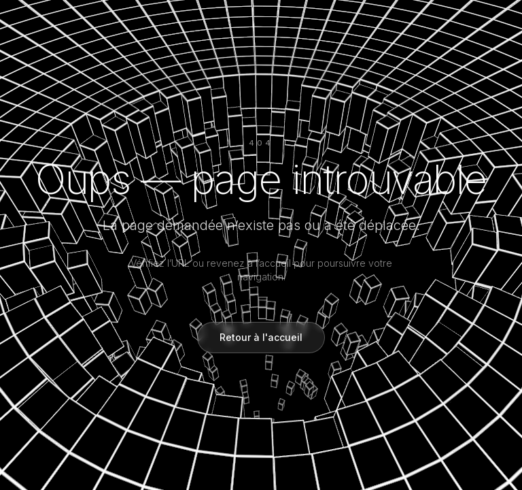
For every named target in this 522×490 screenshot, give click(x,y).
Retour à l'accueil (261, 337)
